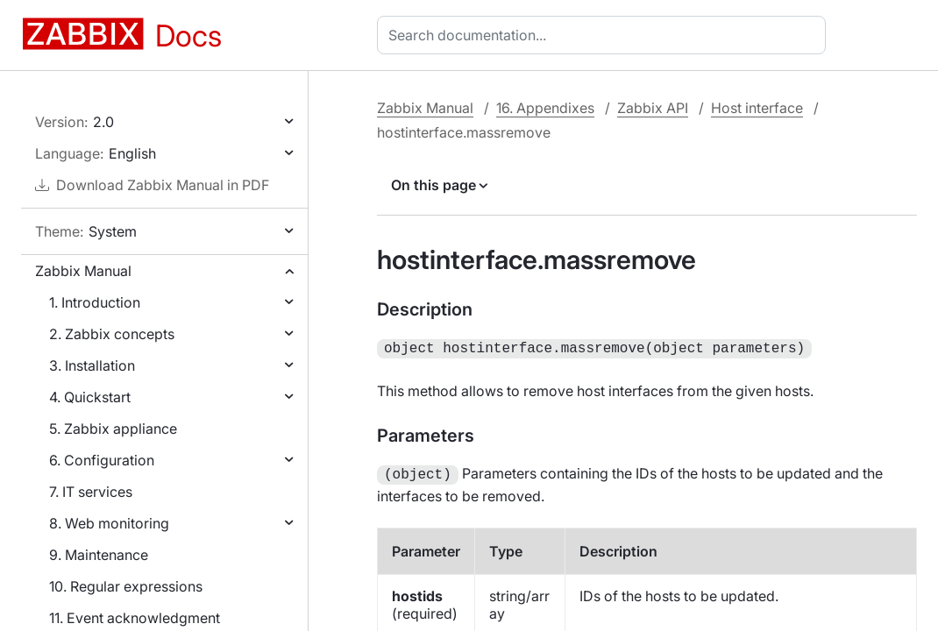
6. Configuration (101, 460)
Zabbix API (652, 108)
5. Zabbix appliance (113, 428)
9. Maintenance (98, 555)
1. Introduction (94, 302)
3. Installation (92, 365)
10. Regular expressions (126, 586)
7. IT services (90, 491)
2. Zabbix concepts (111, 334)
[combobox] (605, 35)
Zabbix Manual (83, 271)
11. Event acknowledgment (134, 618)
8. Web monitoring (109, 523)
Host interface (757, 108)
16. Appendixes (545, 108)
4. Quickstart (90, 397)
